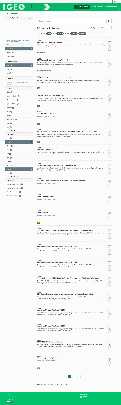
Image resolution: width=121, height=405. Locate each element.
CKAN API (10, 399)
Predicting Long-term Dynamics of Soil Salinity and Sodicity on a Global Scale (65, 230)
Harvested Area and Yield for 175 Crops (51, 96)
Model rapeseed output (45, 196)
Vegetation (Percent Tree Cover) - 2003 (51, 326)
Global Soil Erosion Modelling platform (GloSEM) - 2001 (57, 262)
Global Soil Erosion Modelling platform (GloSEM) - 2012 (57, 246)
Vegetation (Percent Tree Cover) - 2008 (51, 310)
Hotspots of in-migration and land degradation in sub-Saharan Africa (61, 180)
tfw (43, 52)
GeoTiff (39, 52)
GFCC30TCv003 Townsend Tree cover (50, 342)
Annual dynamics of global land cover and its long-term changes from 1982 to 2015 (67, 131)
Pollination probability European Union (51, 358)
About (8, 394)
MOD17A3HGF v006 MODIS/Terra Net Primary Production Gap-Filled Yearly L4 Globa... (68, 278)
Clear (29, 18)
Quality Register (97, 7)
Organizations (111, 7)
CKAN (83, 397)
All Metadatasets (82, 7)
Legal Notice (10, 397)
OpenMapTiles (26, 40)
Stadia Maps (10, 40)
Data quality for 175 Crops (46, 113)
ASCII (44, 70)
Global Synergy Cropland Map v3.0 (49, 42)
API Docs (65, 384)
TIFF (39, 106)
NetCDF (39, 70)
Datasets (14, 13)
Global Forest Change (45, 149)
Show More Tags (12, 131)
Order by (92, 28)
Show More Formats (13, 177)
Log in (115, 1)
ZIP (38, 141)
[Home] (7, 13)
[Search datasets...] (72, 21)
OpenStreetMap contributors (12, 41)
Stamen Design (17, 40)
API (59, 384)
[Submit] (109, 21)
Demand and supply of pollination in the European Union (57, 165)
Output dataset (42, 212)
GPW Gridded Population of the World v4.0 (52, 60)
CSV (39, 88)
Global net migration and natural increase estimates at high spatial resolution (65, 294)
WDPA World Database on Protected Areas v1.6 (54, 78)
